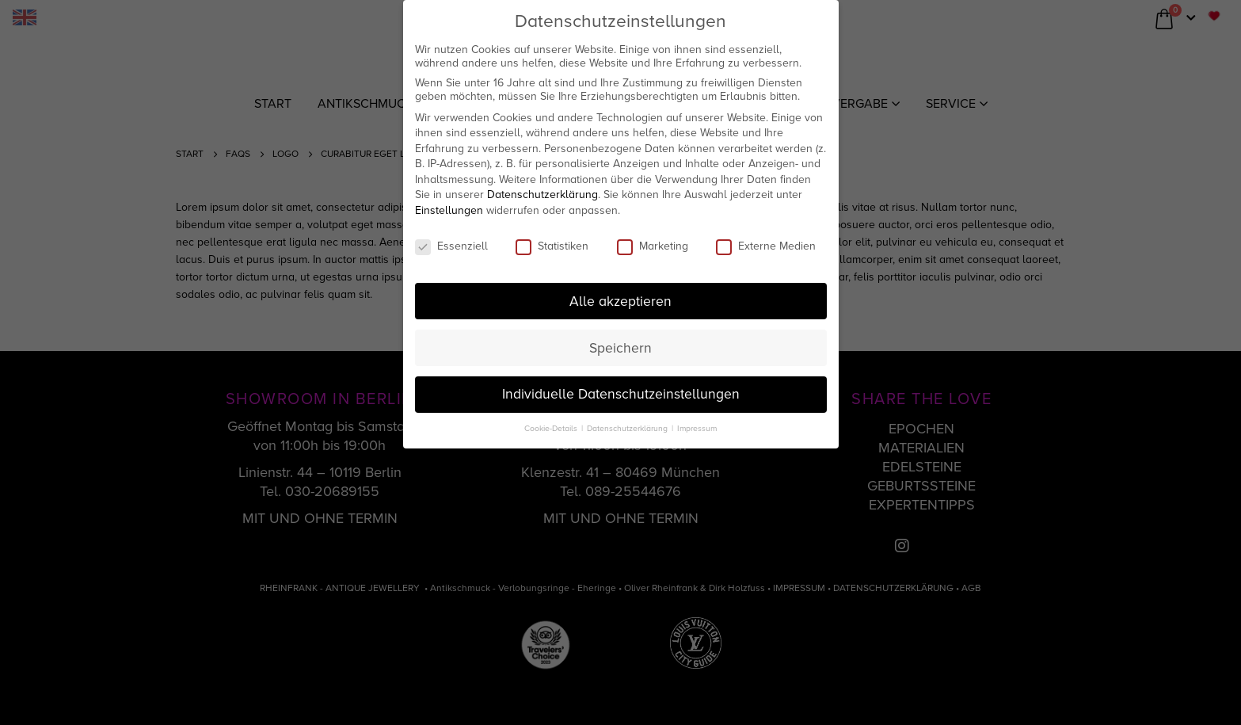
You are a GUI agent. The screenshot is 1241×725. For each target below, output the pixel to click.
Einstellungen (449, 210)
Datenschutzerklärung (542, 194)
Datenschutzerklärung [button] (628, 428)
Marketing (652, 246)
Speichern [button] (620, 348)
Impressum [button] (697, 428)
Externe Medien (766, 246)
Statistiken (552, 246)
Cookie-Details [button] (552, 428)
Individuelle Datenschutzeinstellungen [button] (621, 394)
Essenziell (451, 246)
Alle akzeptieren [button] (620, 301)
